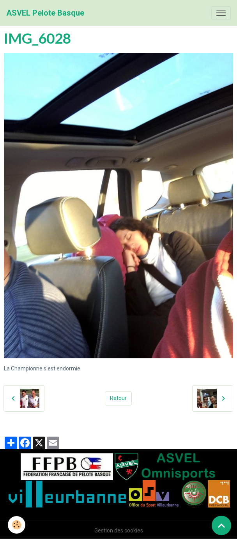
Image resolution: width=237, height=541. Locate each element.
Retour (118, 398)
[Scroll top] (221, 525)
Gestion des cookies (118, 530)
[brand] (45, 13)
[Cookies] (16, 525)
